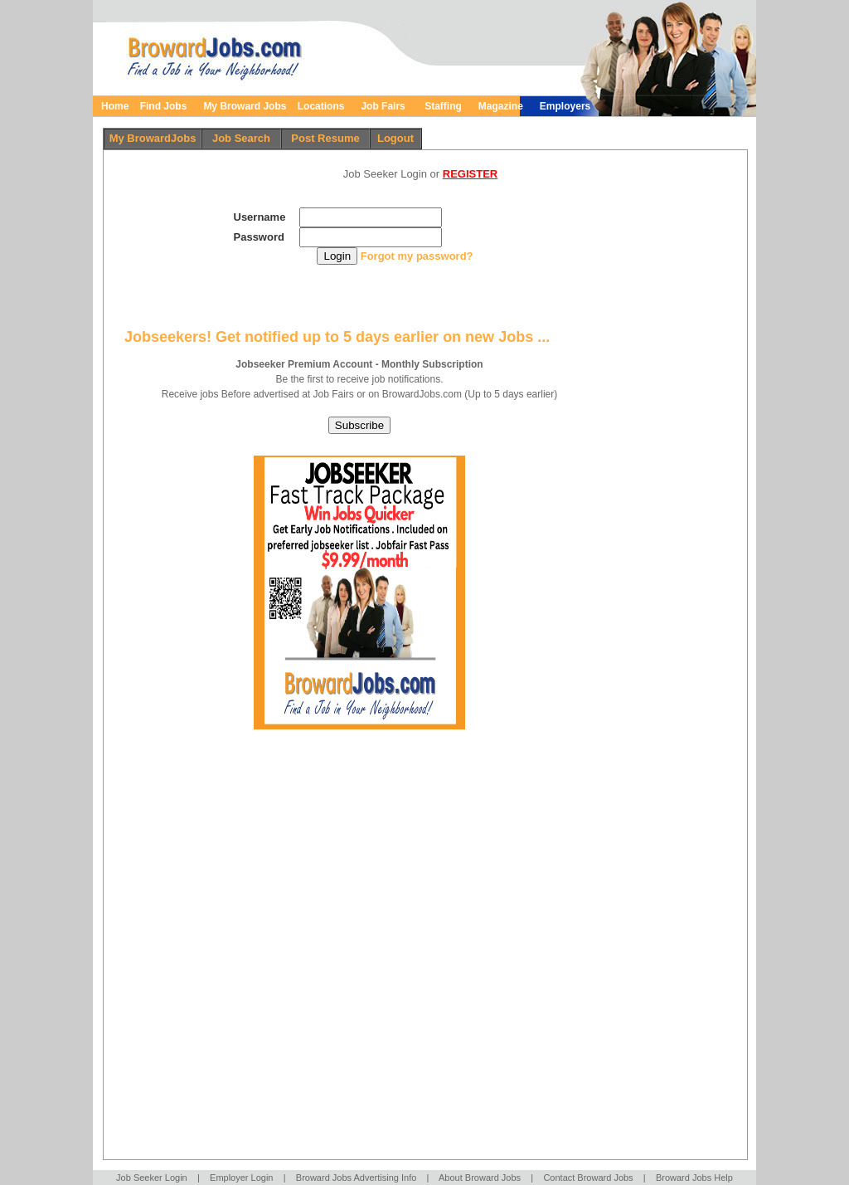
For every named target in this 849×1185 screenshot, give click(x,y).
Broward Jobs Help (694, 1178)
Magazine (500, 106)
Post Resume (325, 138)
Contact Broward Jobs (588, 1178)
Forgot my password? (417, 256)
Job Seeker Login (151, 1178)
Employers (565, 106)
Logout (395, 138)
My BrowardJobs (152, 138)
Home (115, 106)
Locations (321, 106)
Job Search (241, 138)
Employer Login (241, 1178)
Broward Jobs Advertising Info (356, 1178)
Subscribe (359, 425)
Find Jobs (163, 106)
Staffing (443, 106)
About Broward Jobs (480, 1178)
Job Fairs (387, 106)
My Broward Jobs (244, 106)
